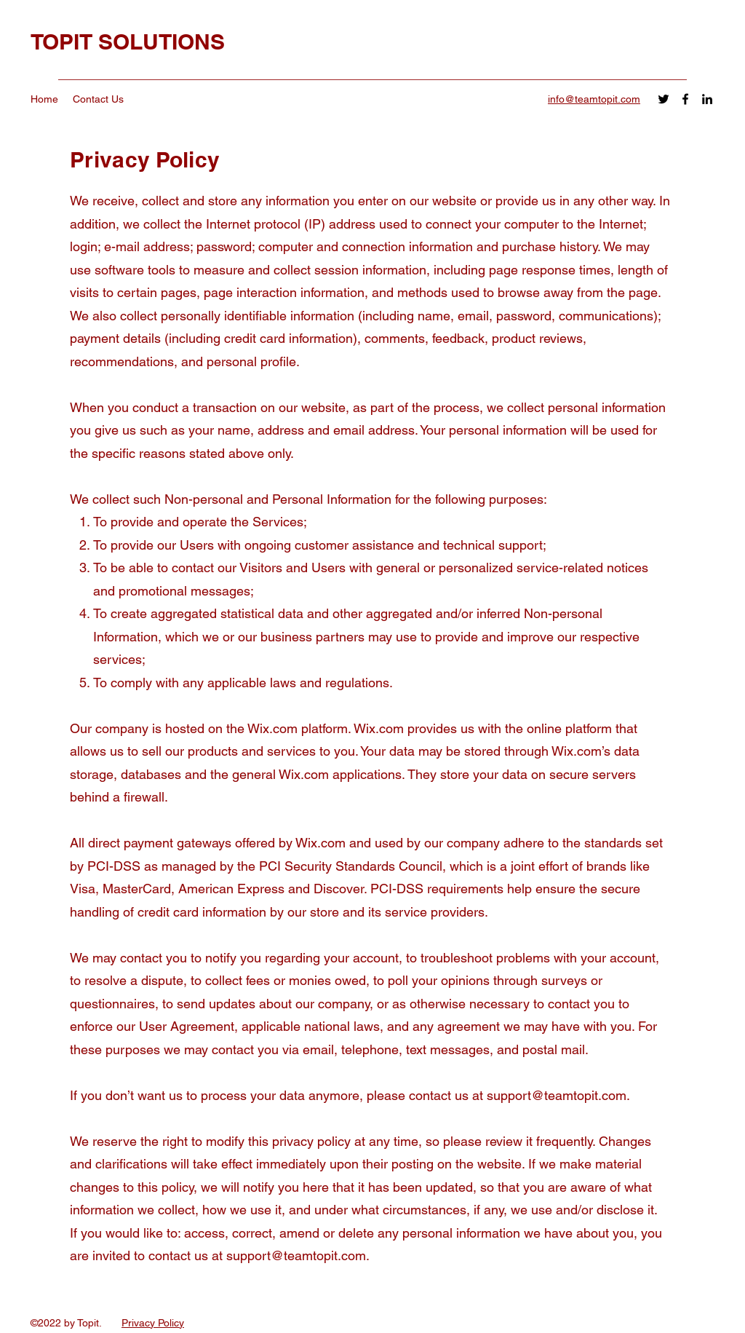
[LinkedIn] (707, 99)
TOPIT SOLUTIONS (128, 41)
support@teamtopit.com (556, 1095)
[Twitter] (663, 99)
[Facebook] (685, 99)
